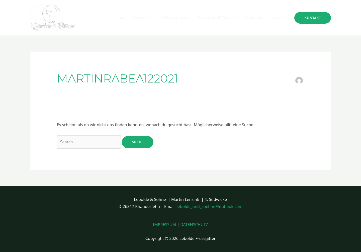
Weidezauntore (175, 18)
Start (120, 18)
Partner (278, 18)
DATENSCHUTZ (194, 224)
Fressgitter (143, 18)
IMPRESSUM (164, 224)
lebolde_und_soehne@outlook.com (209, 206)
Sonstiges (254, 18)
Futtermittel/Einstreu (217, 18)
